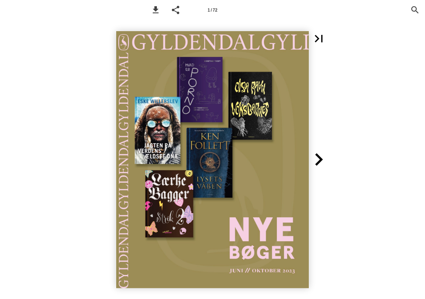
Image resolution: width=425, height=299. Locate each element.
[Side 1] (212, 10)
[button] (156, 10)
